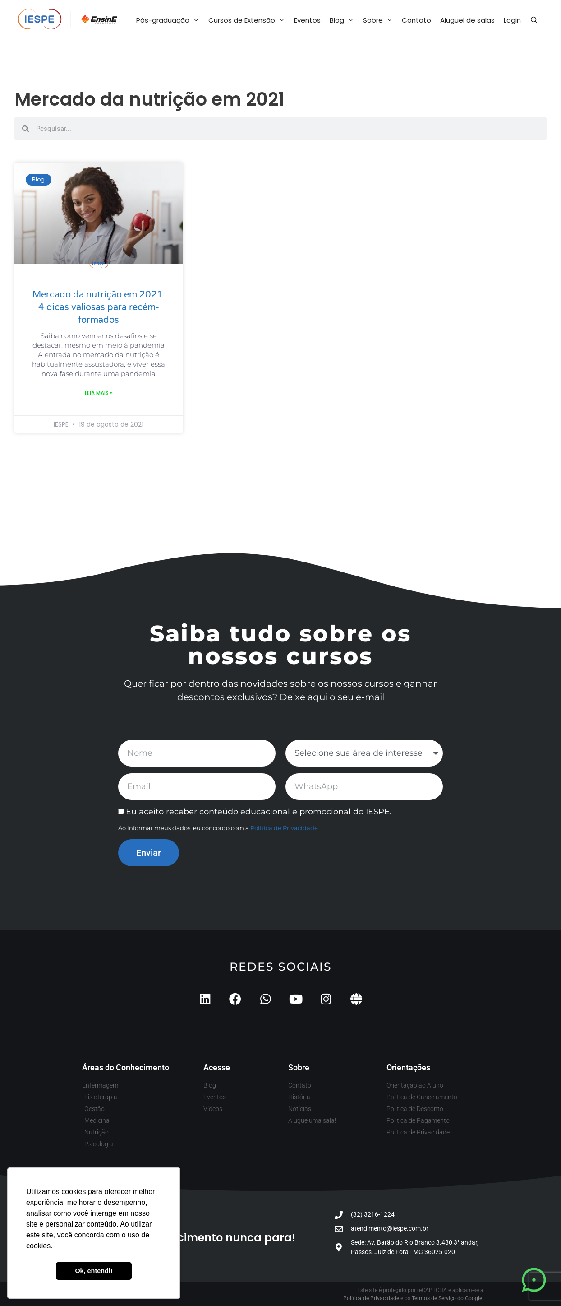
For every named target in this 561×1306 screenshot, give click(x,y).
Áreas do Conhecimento (125, 1067)
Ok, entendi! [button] (93, 1270)
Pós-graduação (170, 20)
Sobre (380, 20)
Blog (344, 20)
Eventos (307, 20)
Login (512, 20)
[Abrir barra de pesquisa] (534, 20)
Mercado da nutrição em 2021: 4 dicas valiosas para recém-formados (98, 307)
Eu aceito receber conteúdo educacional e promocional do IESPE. (258, 812)
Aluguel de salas (467, 20)
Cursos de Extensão (249, 20)
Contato (416, 20)
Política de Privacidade (284, 828)
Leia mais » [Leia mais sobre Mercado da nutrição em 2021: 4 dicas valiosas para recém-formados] (99, 393)
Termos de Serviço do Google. (447, 1298)
